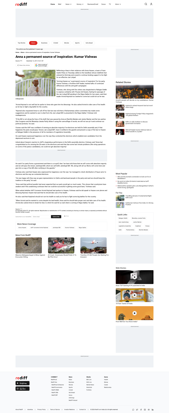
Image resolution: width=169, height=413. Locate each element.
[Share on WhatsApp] (133, 410)
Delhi (120, 230)
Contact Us (82, 409)
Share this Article (23, 65)
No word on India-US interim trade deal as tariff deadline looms (133, 182)
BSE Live (88, 379)
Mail (59, 4)
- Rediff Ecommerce (56, 387)
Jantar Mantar (137, 222)
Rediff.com (98, 409)
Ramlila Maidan (143, 230)
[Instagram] (145, 410)
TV (110, 4)
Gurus (103, 4)
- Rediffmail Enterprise (57, 385)
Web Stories (121, 268)
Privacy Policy (41, 409)
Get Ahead (72, 392)
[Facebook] (141, 410)
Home (53, 4)
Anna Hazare (22, 227)
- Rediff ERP (54, 395)
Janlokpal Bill (56, 227)
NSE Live (89, 382)
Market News (90, 385)
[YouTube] (149, 410)
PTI (21, 61)
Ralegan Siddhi (123, 218)
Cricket (55, 43)
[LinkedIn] (152, 410)
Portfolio (89, 390)
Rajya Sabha (82, 227)
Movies (66, 43)
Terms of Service (55, 409)
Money (80, 4)
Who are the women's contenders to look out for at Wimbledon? (134, 177)
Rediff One (54, 382)
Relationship (107, 387)
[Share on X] (137, 410)
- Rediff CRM (54, 392)
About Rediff (19, 409)
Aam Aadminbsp (124, 222)
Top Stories (21, 43)
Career (106, 385)
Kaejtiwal (138, 226)
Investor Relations (69, 409)
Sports (77, 43)
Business (44, 43)
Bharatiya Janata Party (139, 218)
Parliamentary (130, 230)
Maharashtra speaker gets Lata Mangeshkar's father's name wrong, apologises (135, 186)
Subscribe (56, 216)
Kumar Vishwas (69, 227)
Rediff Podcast (73, 400)
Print (66, 216)
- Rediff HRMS (55, 390)
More (118, 4)
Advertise (30, 409)
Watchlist (89, 387)
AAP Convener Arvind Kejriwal (39, 227)
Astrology (71, 398)
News (68, 4)
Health (106, 379)
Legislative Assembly (125, 226)
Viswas (147, 226)
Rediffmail (54, 379)
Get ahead (89, 43)
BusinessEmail (93, 4)
